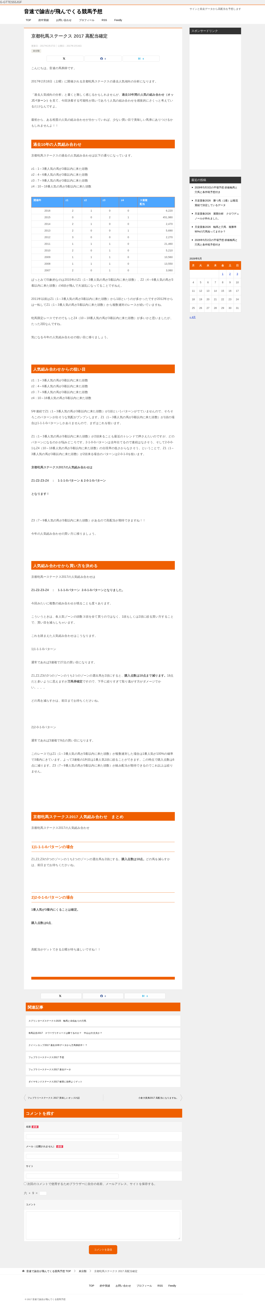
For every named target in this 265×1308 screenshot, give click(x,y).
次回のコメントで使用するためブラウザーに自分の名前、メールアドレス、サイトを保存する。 (92, 1183)
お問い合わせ (64, 20)
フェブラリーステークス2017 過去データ (51, 1069)
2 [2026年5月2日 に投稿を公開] (230, 273)
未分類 (36, 51)
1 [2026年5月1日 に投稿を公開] (222, 273)
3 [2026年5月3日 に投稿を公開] (237, 273)
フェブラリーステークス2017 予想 (46, 1057)
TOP (28, 20)
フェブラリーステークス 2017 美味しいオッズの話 (54, 1098)
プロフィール (86, 20)
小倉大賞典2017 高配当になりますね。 (158, 1098)
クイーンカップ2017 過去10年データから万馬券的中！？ (58, 1045)
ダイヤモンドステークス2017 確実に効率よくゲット (55, 1081)
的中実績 (43, 20)
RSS (104, 20)
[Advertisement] (215, 101)
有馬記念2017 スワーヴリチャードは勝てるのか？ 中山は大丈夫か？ (65, 1033)
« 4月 (193, 317)
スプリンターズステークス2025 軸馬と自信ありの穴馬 (57, 1021)
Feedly (118, 20)
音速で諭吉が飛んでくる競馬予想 (66, 11)
